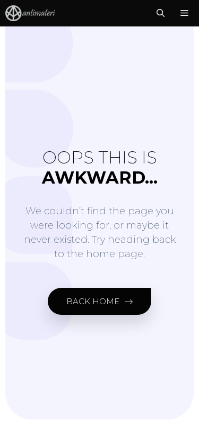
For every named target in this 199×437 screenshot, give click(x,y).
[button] (99, 301)
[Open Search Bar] (160, 13)
